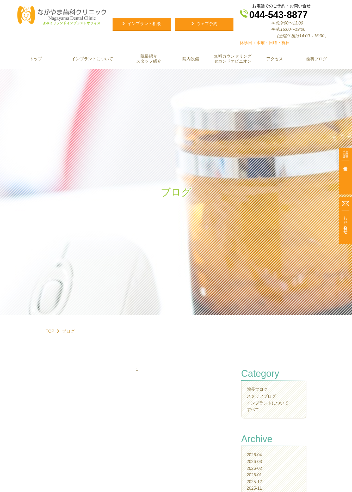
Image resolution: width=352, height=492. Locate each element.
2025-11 (254, 488)
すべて (253, 409)
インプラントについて (92, 59)
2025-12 (254, 481)
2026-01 (254, 475)
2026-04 (254, 455)
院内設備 (190, 59)
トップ (35, 59)
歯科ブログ (316, 59)
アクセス (274, 59)
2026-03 (254, 461)
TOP (50, 331)
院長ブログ (257, 389)
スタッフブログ (261, 396)
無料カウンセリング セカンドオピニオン (232, 58)
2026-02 (254, 468)
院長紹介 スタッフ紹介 (148, 58)
